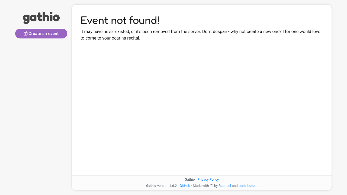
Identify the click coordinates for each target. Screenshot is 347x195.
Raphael (225, 186)
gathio (41, 16)
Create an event (41, 33)
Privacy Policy (208, 179)
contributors (248, 186)
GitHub (184, 186)
